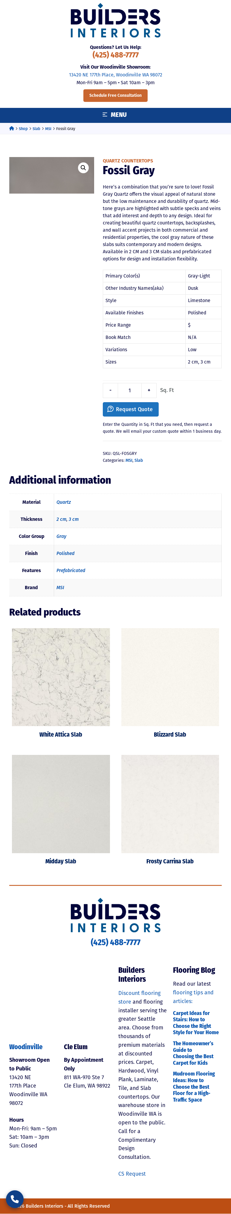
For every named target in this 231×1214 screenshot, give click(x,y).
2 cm (61, 519)
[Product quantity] (130, 390)
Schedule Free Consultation (115, 95)
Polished (65, 554)
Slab (36, 128)
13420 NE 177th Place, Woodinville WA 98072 (115, 75)
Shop (23, 128)
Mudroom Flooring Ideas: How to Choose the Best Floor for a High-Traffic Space (194, 1087)
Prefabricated (70, 571)
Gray (61, 536)
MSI (48, 128)
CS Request (132, 1174)
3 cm (74, 519)
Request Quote (134, 409)
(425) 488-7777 (116, 56)
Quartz (63, 502)
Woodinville (25, 1047)
